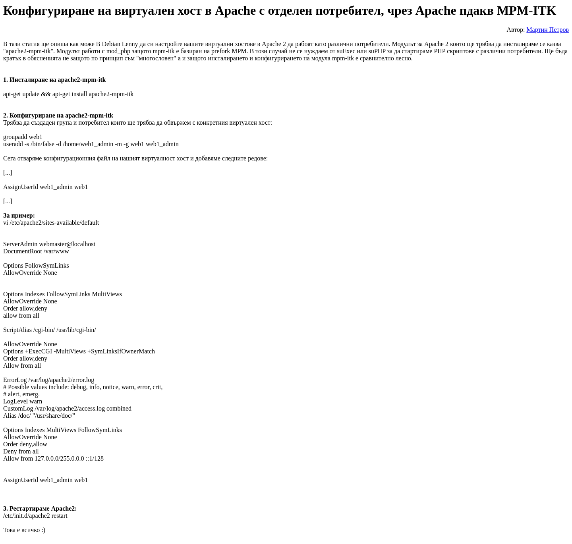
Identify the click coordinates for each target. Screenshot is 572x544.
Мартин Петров (547, 29)
